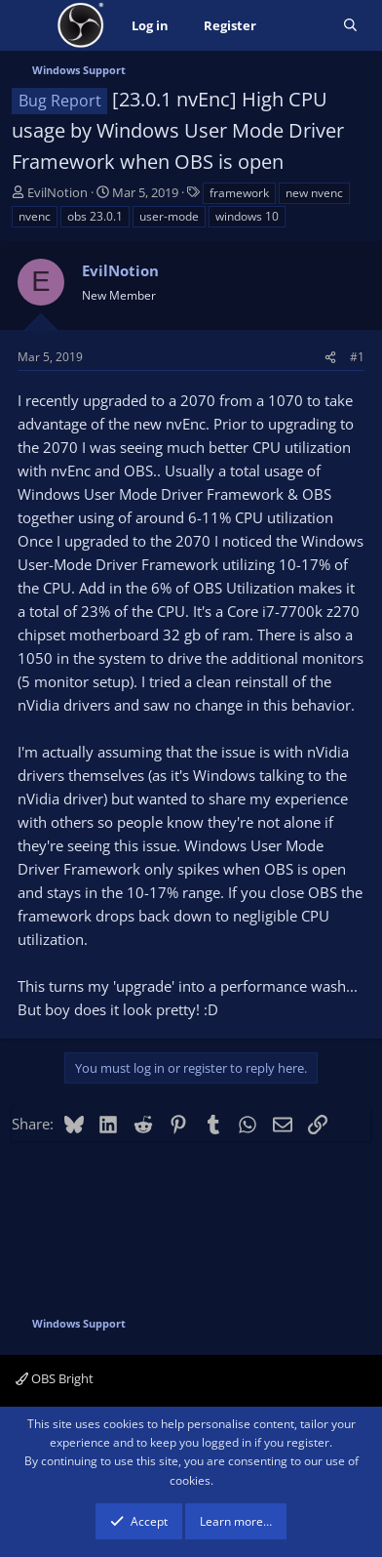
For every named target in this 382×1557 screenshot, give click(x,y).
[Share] (330, 357)
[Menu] (29, 25)
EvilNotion (57, 192)
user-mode (169, 216)
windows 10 (247, 216)
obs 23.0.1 (95, 216)
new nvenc (314, 192)
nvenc (35, 216)
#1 (357, 356)
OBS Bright (55, 1378)
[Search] (350, 26)
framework (239, 192)
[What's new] (299, 26)
